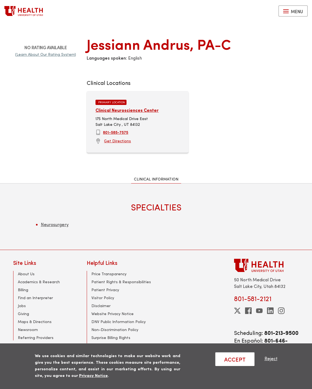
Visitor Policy (102, 297)
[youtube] (259, 310)
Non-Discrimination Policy (114, 329)
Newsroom (28, 329)
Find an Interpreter (35, 297)
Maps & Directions (35, 321)
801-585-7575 (115, 132)
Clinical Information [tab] (156, 179)
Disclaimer (101, 305)
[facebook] (248, 310)
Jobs (22, 305)
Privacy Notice (93, 375)
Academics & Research (39, 281)
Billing (23, 289)
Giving (23, 313)
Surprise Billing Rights (110, 337)
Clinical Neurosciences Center (127, 110)
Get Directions (117, 140)
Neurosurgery (55, 224)
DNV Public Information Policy (118, 321)
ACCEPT (235, 359)
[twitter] (237, 310)
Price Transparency (109, 273)
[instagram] (281, 310)
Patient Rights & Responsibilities (121, 281)
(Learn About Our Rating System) (45, 54)
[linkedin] (270, 310)
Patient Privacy (105, 289)
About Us (26, 273)
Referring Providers (36, 337)
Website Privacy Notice (112, 313)
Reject (271, 358)
